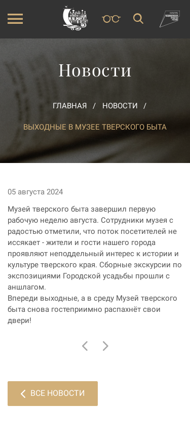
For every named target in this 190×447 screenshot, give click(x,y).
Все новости (53, 393)
